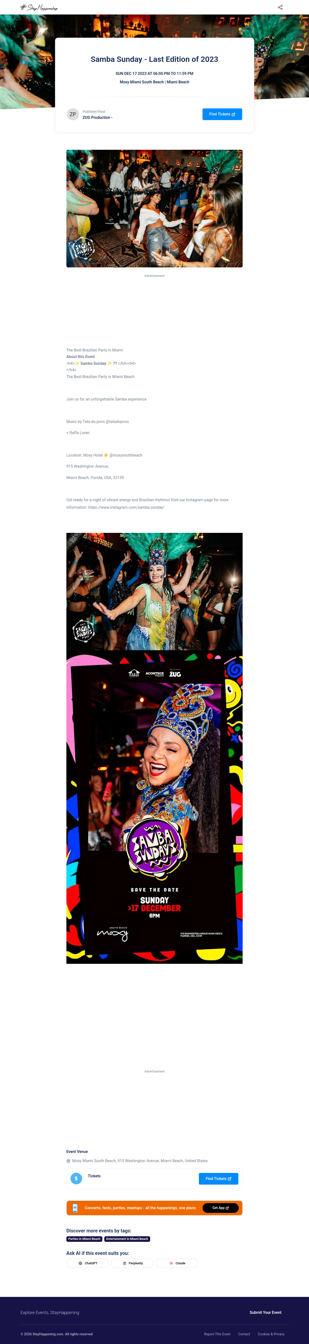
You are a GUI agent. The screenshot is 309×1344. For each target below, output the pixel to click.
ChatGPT (87, 1263)
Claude (176, 1263)
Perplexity (132, 1263)
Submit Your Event (265, 1312)
